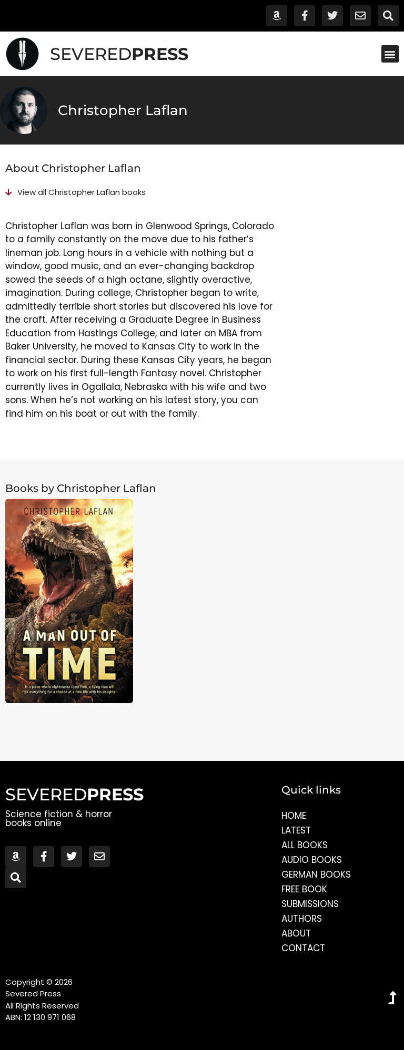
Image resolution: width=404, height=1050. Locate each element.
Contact (303, 948)
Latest (296, 830)
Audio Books (311, 859)
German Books (316, 874)
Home (293, 815)
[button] (390, 54)
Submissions (310, 904)
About (296, 933)
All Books (304, 845)
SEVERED (119, 54)
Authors (301, 918)
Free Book (304, 889)
